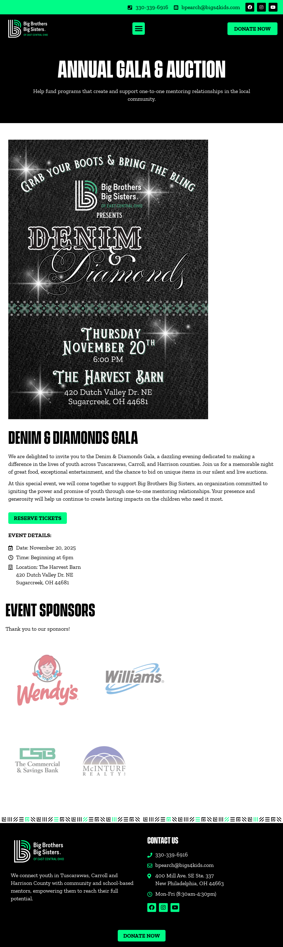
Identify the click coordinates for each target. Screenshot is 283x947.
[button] (138, 28)
